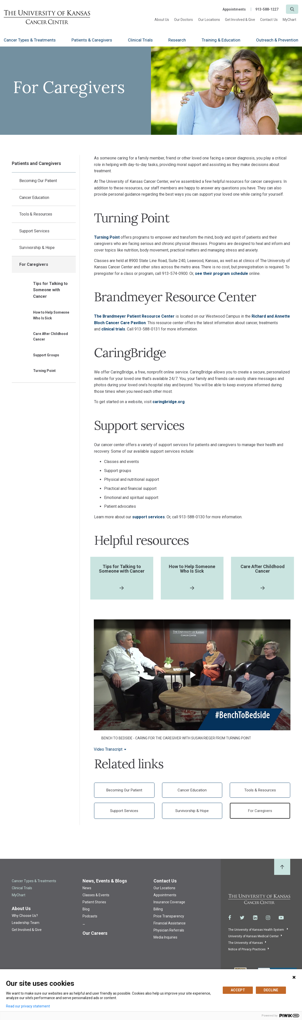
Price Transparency (169, 916)
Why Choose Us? (25, 916)
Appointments (234, 9)
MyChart (289, 20)
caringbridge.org (169, 401)
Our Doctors (183, 20)
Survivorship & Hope (37, 247)
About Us (162, 20)
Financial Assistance (170, 923)
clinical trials (113, 329)
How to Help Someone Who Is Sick (51, 315)
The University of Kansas (245, 943)
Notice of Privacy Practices (247, 949)
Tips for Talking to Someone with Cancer (50, 290)
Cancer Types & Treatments (30, 39)
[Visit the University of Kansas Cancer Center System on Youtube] (281, 918)
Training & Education (221, 39)
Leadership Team (25, 923)
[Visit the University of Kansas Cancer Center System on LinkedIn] (255, 918)
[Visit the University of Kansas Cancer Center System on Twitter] (242, 918)
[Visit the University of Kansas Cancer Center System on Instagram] (268, 918)
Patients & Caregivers (91, 39)
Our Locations (209, 20)
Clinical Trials (140, 39)
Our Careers (95, 933)
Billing (158, 909)
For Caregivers (33, 264)
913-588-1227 (266, 9)
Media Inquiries (165, 938)
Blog (86, 909)
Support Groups (46, 355)
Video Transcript (108, 749)
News (87, 888)
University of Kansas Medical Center (253, 936)
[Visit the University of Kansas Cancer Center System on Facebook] (229, 918)
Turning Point (44, 371)
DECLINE (271, 990)
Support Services (34, 231)
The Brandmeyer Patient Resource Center (134, 316)
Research (177, 39)
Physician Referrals (169, 930)
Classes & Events (96, 895)
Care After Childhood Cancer (50, 336)
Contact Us (269, 20)
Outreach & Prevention (277, 39)
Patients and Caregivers (36, 163)
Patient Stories (94, 902)
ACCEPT (238, 990)
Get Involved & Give (240, 20)
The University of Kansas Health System (256, 929)
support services (148, 517)
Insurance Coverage (169, 902)
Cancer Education (34, 197)
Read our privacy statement (28, 1006)
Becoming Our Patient (38, 180)
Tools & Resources (35, 214)
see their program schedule (221, 273)
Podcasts (90, 916)
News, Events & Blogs (105, 881)
